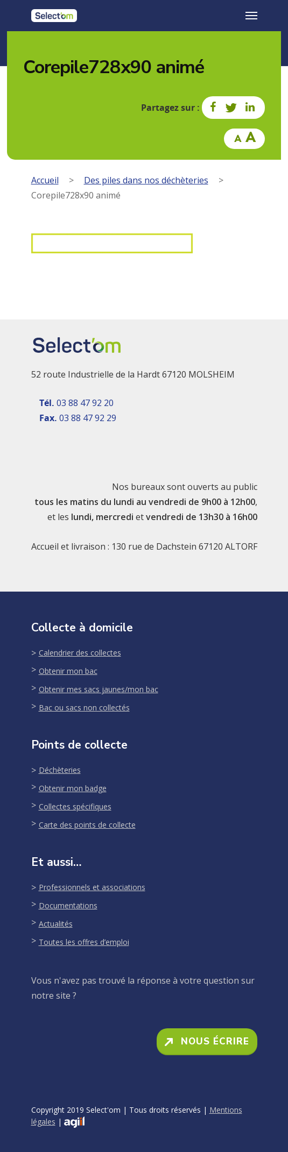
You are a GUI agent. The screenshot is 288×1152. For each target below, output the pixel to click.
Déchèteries (60, 770)
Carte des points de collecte (87, 825)
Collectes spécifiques (75, 806)
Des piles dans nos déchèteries (146, 180)
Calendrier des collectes (80, 653)
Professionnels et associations (92, 887)
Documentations (68, 905)
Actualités (56, 924)
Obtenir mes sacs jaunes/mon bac (98, 689)
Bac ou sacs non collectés (84, 707)
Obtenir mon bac (68, 671)
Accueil (45, 180)
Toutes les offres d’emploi (84, 942)
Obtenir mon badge (73, 788)
